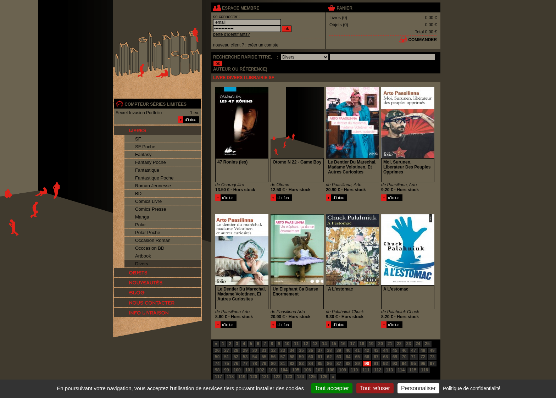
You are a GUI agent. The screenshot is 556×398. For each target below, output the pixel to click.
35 (301, 350)
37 (320, 350)
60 (310, 356)
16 (343, 343)
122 (276, 376)
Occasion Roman (153, 240)
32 (273, 350)
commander (422, 39)
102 (260, 369)
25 (427, 343)
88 (348, 363)
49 (432, 350)
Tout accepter (332, 388)
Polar (140, 224)
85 (320, 363)
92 (385, 363)
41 (357, 350)
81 (282, 363)
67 (376, 356)
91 (376, 363)
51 (226, 356)
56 (273, 356)
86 (329, 363)
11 (296, 343)
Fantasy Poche (150, 162)
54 (254, 356)
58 (292, 356)
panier (344, 8)
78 (254, 363)
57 (282, 356)
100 (237, 369)
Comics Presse (150, 209)
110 (354, 369)
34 (292, 350)
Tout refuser (375, 388)
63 (339, 356)
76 (236, 363)
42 (367, 350)
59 (301, 356)
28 (236, 350)
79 (264, 363)
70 (404, 356)
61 (320, 356)
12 (306, 343)
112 (377, 369)
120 (253, 376)
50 (217, 356)
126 (323, 376)
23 (408, 343)
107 (319, 369)
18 (362, 343)
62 (329, 356)
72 (423, 356)
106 (307, 369)
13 (315, 343)
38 (329, 350)
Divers (141, 263)
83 (301, 363)
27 (226, 350)
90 (367, 363)
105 (295, 369)
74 (217, 363)
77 (245, 363)
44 (385, 350)
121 (265, 376)
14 (324, 343)
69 (395, 356)
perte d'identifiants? (231, 34)
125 (312, 376)
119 (241, 376)
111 (365, 369)
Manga (142, 217)
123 (288, 376)
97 (432, 363)
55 (264, 356)
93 (395, 363)
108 (330, 369)
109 (342, 369)
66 (367, 356)
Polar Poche (147, 232)
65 (357, 356)
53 (245, 356)
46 (404, 350)
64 (348, 356)
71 (413, 356)
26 (217, 350)
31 (264, 350)
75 (226, 363)
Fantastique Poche (154, 178)
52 (236, 356)
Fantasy (143, 154)
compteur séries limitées (155, 104)
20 (380, 343)
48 (423, 350)
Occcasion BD (149, 248)
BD (138, 193)
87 (339, 363)
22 (399, 343)
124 (300, 376)
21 (390, 343)
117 (218, 376)
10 (287, 343)
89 (357, 363)
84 (310, 363)
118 (230, 376)
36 (310, 350)
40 (348, 350)
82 (292, 363)
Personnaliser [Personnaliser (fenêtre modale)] (418, 388)
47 (413, 350)
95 (413, 363)
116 (424, 369)
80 (273, 363)
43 (376, 350)
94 (404, 363)
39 (339, 350)
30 (254, 350)
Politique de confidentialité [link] (472, 388)
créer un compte (263, 45)
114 (401, 369)
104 (284, 369)
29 (245, 350)
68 (385, 356)
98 (217, 369)
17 (352, 343)
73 (432, 356)
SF (138, 139)
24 (418, 343)
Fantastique (147, 170)
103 (272, 369)
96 (423, 363)
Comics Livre (148, 201)
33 (282, 350)
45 (395, 350)
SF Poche (145, 146)
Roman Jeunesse (153, 185)
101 (248, 369)
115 (412, 369)
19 (371, 343)
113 (389, 369)
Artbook (143, 256)
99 (226, 369)
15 (334, 343)
